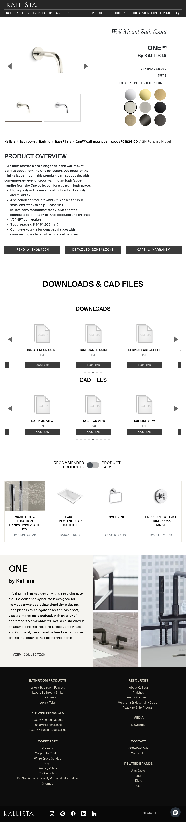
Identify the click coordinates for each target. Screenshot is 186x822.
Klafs (138, 780)
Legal (47, 763)
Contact (166, 13)
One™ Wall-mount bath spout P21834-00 (107, 141)
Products (99, 13)
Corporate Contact (47, 753)
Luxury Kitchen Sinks (48, 725)
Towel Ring (115, 517)
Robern (138, 776)
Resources (118, 13)
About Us (63, 13)
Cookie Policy (48, 773)
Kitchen (23, 13)
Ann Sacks (138, 770)
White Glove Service (47, 758)
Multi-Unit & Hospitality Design (138, 702)
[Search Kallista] (156, 813)
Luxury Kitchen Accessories (47, 730)
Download (42, 364)
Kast (138, 786)
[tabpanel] (93, 509)
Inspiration (43, 13)
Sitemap (47, 783)
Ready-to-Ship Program (138, 707)
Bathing (44, 141)
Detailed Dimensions (93, 250)
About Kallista (138, 687)
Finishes (138, 692)
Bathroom (27, 141)
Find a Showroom (143, 13)
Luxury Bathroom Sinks (47, 692)
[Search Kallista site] (178, 13)
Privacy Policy (47, 768)
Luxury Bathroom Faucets (47, 687)
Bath (9, 13)
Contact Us (138, 753)
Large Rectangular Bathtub (70, 521)
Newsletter (138, 725)
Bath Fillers (63, 141)
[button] (175, 812)
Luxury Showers (47, 697)
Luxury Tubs (48, 702)
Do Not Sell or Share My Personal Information (47, 778)
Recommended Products (69, 465)
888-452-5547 (138, 748)
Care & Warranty (153, 250)
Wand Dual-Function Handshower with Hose (25, 523)
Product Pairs (111, 465)
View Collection (29, 654)
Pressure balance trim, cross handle (161, 521)
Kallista (9, 141)
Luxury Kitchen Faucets (47, 720)
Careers (47, 748)
